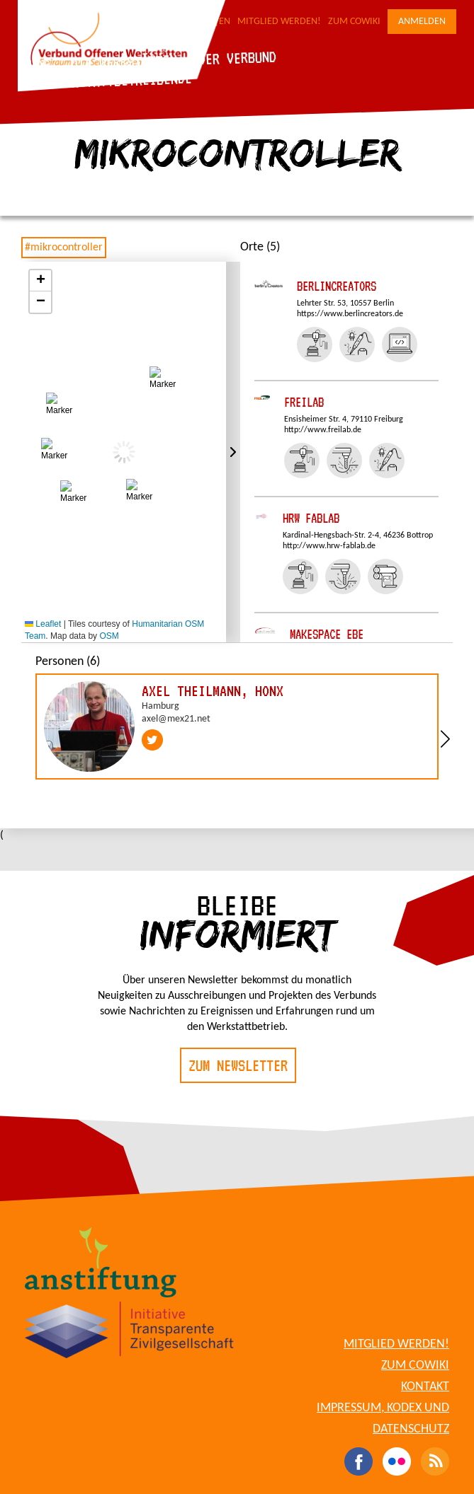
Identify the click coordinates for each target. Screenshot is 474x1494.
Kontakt (425, 1387)
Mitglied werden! (279, 21)
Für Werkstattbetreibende (106, 81)
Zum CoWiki (354, 21)
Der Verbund (237, 58)
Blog (35, 64)
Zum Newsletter (238, 1065)
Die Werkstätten (123, 62)
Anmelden (422, 21)
